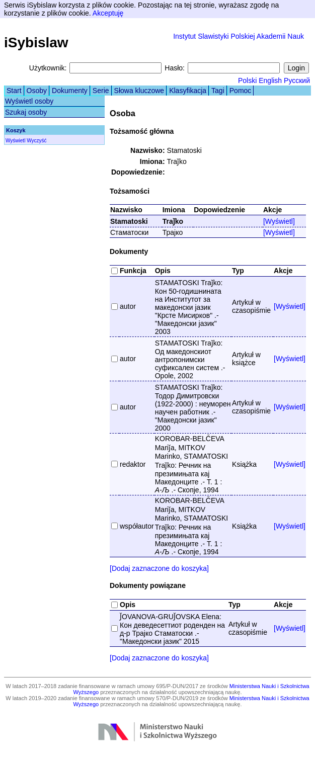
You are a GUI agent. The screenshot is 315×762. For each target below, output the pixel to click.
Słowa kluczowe (139, 91)
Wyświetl (15, 140)
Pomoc (240, 91)
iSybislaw (36, 42)
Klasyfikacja (187, 91)
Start (14, 91)
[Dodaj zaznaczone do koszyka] (159, 568)
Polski (247, 80)
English (270, 80)
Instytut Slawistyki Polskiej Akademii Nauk (238, 36)
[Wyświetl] (279, 221)
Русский (297, 80)
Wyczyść (36, 140)
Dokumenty (70, 91)
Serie (101, 91)
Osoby (37, 91)
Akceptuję (108, 13)
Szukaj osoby (26, 112)
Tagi (217, 91)
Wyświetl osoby (29, 101)
